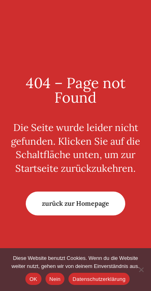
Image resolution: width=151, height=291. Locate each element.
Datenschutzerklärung (98, 279)
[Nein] (141, 270)
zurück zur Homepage (75, 203)
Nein (55, 279)
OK (33, 279)
